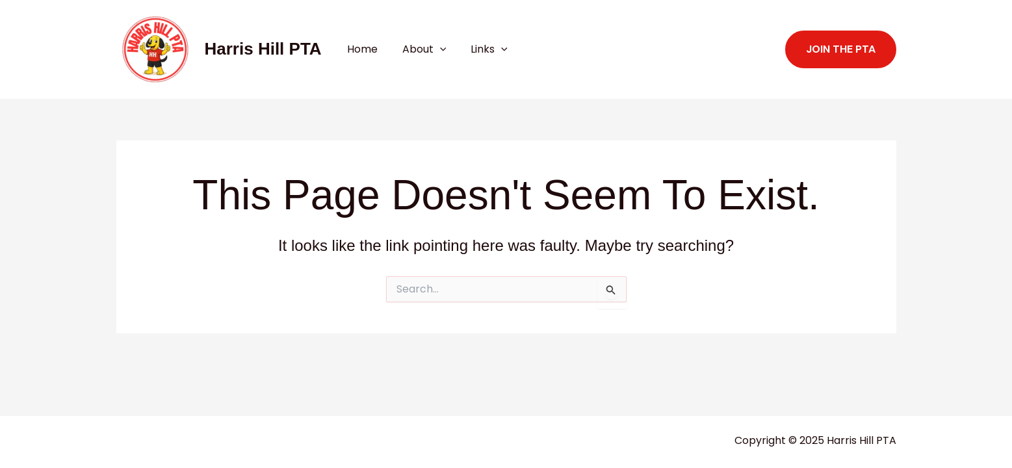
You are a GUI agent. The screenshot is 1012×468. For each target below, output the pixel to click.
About (418, 49)
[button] (840, 49)
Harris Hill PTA (263, 48)
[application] (434, 49)
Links (479, 49)
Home (360, 49)
